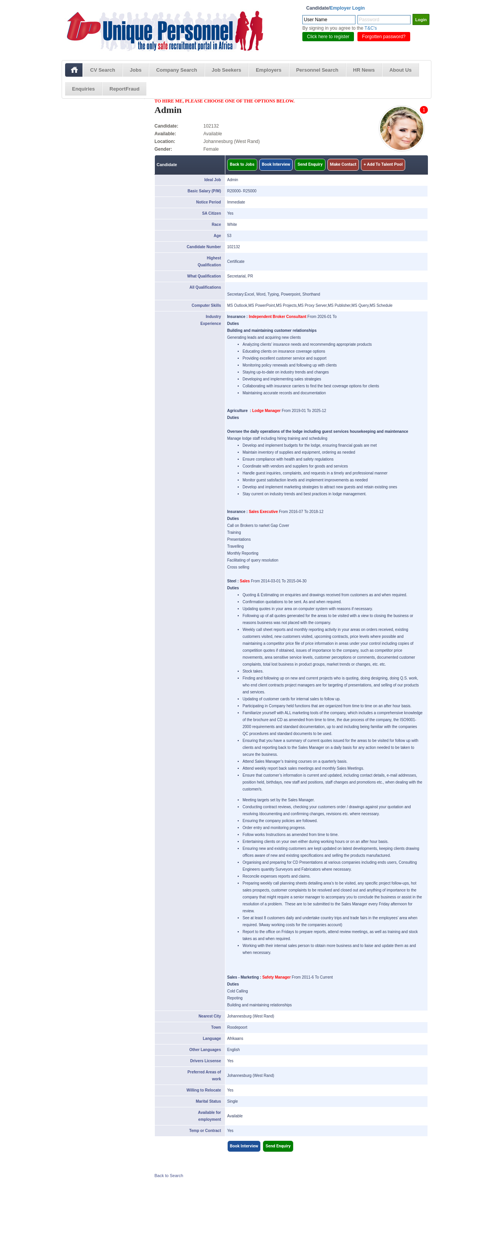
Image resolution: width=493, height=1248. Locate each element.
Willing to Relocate (203, 1090)
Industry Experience (210, 320)
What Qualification (204, 276)
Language (212, 1038)
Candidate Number (204, 247)
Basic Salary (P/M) (204, 191)
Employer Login (347, 8)
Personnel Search (317, 70)
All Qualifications (205, 287)
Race (216, 224)
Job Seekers (226, 70)
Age (217, 236)
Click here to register (328, 36)
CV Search (102, 70)
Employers (268, 70)
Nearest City (209, 1016)
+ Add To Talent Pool (383, 164)
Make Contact (343, 164)
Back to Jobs (242, 164)
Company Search (176, 70)
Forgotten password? (384, 36)
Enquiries (83, 89)
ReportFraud (124, 89)
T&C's (370, 28)
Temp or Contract (205, 1131)
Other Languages (205, 1050)
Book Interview (276, 164)
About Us (400, 70)
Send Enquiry (309, 164)
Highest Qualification (209, 261)
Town (216, 1027)
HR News (364, 70)
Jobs (135, 70)
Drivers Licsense (205, 1061)
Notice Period (208, 202)
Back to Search (168, 1175)
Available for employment (209, 1116)
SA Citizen (211, 213)
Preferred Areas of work (204, 1075)
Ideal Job (212, 180)
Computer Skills (206, 305)
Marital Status (208, 1101)
